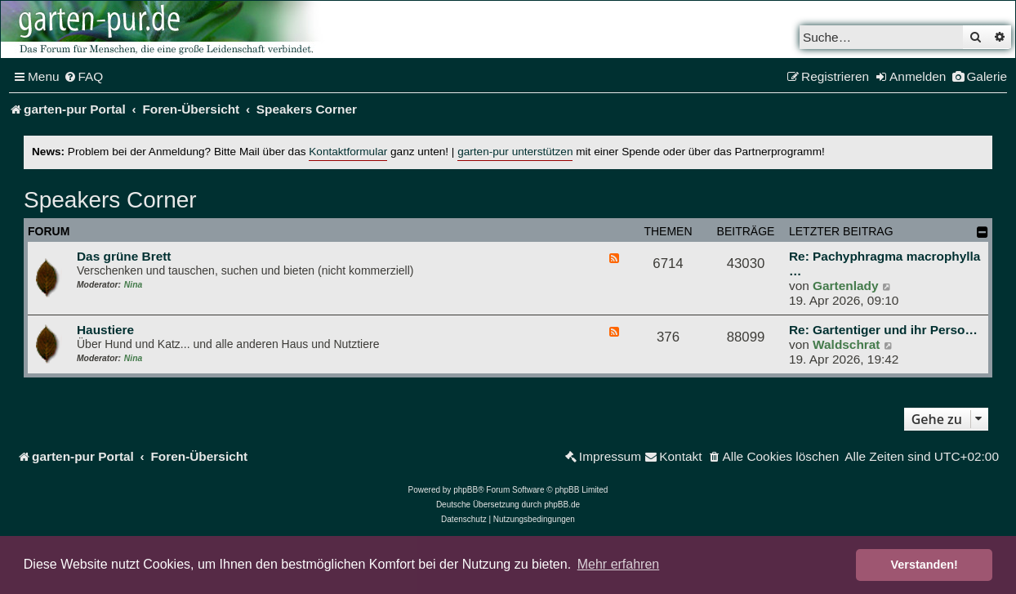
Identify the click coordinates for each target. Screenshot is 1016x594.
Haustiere (105, 330)
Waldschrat (846, 344)
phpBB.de (562, 504)
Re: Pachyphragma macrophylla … (884, 263)
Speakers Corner (110, 199)
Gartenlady (845, 286)
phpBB (465, 489)
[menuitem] (84, 77)
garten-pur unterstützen (515, 151)
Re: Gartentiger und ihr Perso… (883, 330)
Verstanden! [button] (924, 564)
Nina (133, 284)
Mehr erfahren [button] (618, 564)
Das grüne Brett (124, 256)
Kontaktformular (348, 151)
